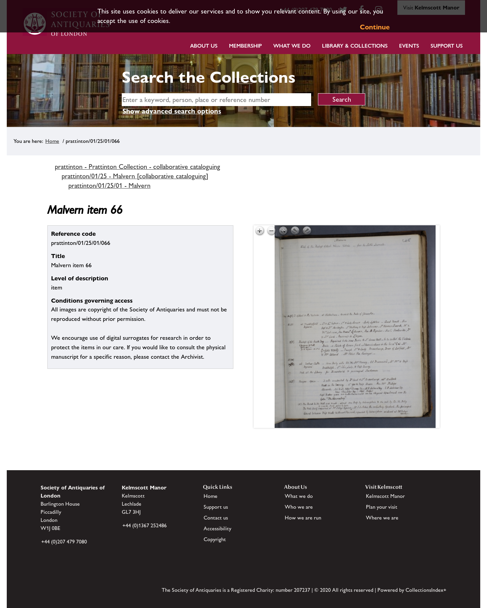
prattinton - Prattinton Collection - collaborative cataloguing (137, 166)
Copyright (215, 539)
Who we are (299, 507)
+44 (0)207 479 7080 (64, 541)
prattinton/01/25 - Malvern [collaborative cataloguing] (135, 176)
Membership (245, 46)
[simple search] (216, 99)
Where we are (382, 517)
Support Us (447, 46)
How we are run (303, 517)
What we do (291, 46)
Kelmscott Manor (385, 496)
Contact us (216, 517)
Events (409, 46)
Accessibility (217, 528)
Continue (375, 27)
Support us (216, 507)
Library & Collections (355, 46)
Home (52, 141)
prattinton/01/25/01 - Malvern (109, 185)
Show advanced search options (171, 111)
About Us (203, 46)
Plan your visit (381, 507)
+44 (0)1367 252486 (144, 525)
